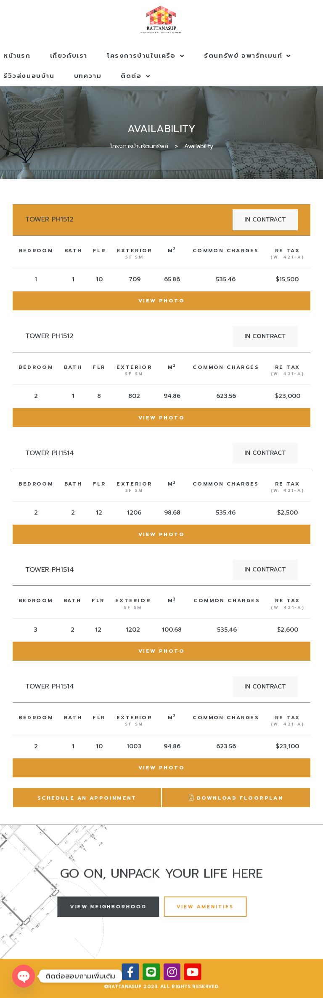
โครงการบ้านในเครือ (146, 55)
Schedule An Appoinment (87, 798)
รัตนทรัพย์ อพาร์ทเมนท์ (247, 55)
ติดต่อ (136, 75)
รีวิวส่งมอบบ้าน (29, 75)
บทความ (88, 75)
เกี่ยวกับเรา (68, 55)
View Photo (161, 300)
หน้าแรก (17, 55)
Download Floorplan (236, 798)
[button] (94, 906)
